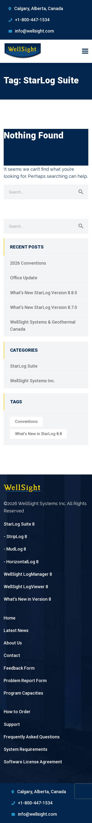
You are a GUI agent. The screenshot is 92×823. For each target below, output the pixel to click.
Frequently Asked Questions (32, 736)
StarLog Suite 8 (19, 524)
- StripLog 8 (15, 536)
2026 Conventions (28, 263)
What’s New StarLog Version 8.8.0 (43, 292)
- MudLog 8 (15, 549)
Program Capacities (23, 693)
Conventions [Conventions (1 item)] (26, 421)
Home (9, 617)
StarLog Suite (24, 366)
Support (12, 724)
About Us (13, 642)
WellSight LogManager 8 (28, 574)
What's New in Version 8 (27, 599)
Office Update (23, 277)
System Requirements (25, 749)
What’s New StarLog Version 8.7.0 (43, 307)
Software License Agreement (33, 761)
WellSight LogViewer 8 (26, 586)
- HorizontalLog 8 (21, 561)
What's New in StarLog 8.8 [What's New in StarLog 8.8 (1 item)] (38, 433)
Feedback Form (19, 668)
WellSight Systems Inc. (32, 380)
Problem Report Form (25, 680)
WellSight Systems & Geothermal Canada (42, 325)
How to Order (17, 711)
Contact (12, 655)
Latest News (16, 630)
